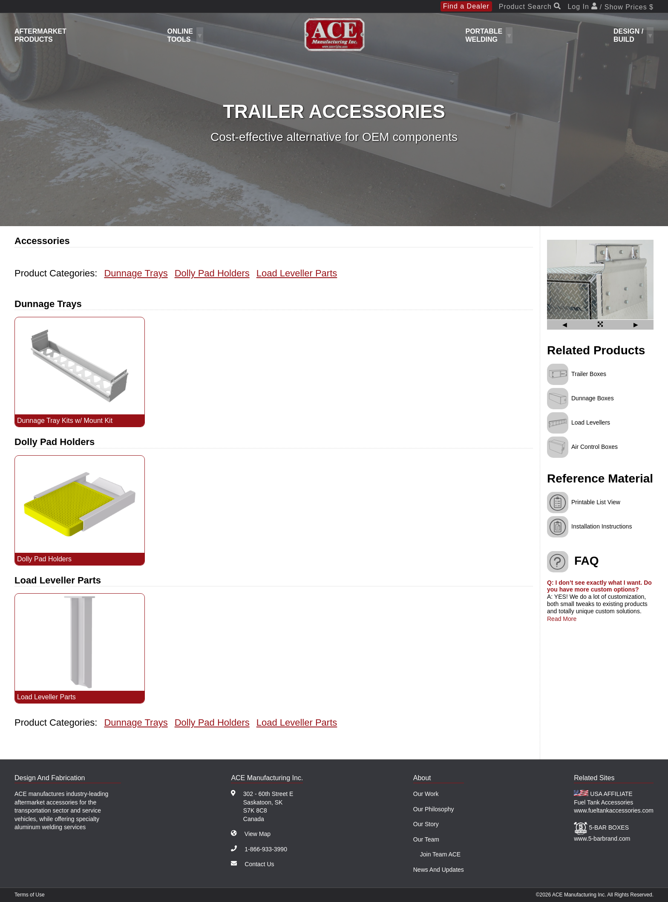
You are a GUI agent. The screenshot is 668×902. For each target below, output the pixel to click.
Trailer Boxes (588, 374)
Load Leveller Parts (296, 273)
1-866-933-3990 (266, 849)
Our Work (426, 793)
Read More (561, 618)
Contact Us (259, 864)
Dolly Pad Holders (212, 273)
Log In (610, 7)
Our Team (426, 839)
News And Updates (438, 869)
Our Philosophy (433, 809)
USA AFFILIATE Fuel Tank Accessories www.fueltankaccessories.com (614, 802)
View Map (258, 833)
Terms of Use (29, 895)
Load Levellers (590, 422)
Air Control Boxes (594, 446)
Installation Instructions (601, 526)
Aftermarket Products (40, 35)
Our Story (426, 824)
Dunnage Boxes (592, 398)
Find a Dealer (466, 6)
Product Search (530, 7)
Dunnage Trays (135, 273)
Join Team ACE (440, 854)
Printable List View (595, 501)
